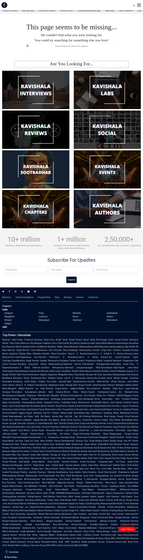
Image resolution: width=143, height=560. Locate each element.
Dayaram (14, 521)
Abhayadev (89, 399)
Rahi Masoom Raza (78, 531)
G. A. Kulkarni (28, 385)
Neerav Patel (41, 496)
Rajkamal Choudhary (20, 451)
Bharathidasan (22, 371)
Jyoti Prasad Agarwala (19, 406)
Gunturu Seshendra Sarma (86, 420)
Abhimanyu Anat (100, 416)
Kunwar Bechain (18, 535)
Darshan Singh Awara (122, 458)
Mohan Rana (51, 409)
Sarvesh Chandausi (51, 427)
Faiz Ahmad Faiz (86, 427)
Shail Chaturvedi (82, 423)
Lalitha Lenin (55, 371)
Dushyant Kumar (25, 542)
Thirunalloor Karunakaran (24, 392)
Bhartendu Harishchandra (95, 448)
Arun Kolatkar (49, 378)
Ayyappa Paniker (68, 360)
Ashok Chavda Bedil (108, 500)
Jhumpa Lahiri (125, 381)
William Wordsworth (98, 489)
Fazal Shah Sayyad (102, 458)
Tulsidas (22, 353)
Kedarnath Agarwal (74, 448)
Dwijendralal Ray (52, 475)
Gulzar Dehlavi (19, 409)
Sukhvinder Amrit (109, 455)
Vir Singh (33, 465)
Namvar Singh (15, 350)
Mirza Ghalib (81, 542)
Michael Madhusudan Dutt (30, 475)
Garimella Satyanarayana (114, 374)
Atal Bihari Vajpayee (37, 535)
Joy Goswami (116, 475)
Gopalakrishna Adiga (21, 360)
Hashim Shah (45, 462)
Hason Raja (117, 482)
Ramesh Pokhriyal (48, 357)
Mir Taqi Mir (75, 416)
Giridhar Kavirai (53, 441)
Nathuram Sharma (69, 427)
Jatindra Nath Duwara (50, 392)
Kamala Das (46, 420)
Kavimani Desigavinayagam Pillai (82, 367)
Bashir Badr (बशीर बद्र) (62, 542)
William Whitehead (120, 489)
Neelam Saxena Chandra (25, 399)
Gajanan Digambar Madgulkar (54, 374)
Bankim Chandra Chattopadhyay (108, 510)
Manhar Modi (54, 496)
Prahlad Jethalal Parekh (101, 507)
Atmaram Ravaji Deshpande (27, 378)
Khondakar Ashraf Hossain (42, 406)
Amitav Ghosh (109, 381)
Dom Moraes (15, 420)
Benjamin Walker (55, 346)
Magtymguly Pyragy (120, 434)
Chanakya (64, 437)
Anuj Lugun (125, 388)
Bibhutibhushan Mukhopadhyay (78, 346)
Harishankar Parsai (35, 409)
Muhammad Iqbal (75, 468)
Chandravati (28, 482)
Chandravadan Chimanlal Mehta (34, 517)
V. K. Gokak (103, 353)
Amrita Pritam (66, 10)
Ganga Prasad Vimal (119, 416)
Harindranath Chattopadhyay (22, 402)
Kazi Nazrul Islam (39, 493)
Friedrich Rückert (124, 437)
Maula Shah (86, 458)
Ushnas (57, 514)
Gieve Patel (57, 343)
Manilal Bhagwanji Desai (84, 517)
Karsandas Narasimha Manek (30, 514)
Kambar (35, 360)
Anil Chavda (13, 503)
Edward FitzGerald (83, 406)
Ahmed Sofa (29, 350)
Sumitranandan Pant (110, 430)
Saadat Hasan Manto (39, 444)
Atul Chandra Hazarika (119, 350)
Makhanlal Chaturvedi (97, 528)
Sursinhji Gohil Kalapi (53, 528)
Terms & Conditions (24, 297)
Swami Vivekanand (98, 392)
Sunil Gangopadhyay (99, 475)
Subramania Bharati (38, 371)
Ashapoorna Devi (54, 479)
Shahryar (87, 416)
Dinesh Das (70, 479)
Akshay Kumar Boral (120, 479)
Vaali (115, 367)
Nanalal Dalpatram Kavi (56, 531)
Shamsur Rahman (47, 472)
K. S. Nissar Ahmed (95, 357)
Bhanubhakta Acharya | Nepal (96, 538)
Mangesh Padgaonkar (123, 360)
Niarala (84, 451)
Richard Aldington (116, 385)
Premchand (14, 472)
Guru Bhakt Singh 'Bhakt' (62, 340)
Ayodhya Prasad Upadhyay (105, 486)
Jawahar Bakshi (88, 496)
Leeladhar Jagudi (30, 420)
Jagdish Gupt (16, 430)
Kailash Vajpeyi (18, 413)
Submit (71, 279)
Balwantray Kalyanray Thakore (60, 507)
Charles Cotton (78, 462)
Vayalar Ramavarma (49, 360)
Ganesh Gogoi (100, 350)
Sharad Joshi (63, 430)
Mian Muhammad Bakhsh (107, 465)
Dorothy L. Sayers (120, 406)
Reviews (68, 297)
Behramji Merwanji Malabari (23, 510)
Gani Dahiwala (91, 500)
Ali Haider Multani (119, 451)
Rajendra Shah (27, 521)
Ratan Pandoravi (26, 340)
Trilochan (13, 364)
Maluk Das (13, 441)
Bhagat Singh (110, 531)
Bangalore (10, 316)
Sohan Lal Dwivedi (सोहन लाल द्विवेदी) (72, 545)
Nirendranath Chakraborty (116, 472)
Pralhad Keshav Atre (102, 406)
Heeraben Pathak (25, 496)
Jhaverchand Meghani (75, 528)
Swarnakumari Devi (78, 395)
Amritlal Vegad (53, 388)
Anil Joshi (112, 514)
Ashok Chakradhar (100, 444)
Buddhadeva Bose (65, 472)
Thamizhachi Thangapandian (96, 364)
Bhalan (68, 500)
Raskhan (37, 448)
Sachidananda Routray (72, 441)
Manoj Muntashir (42, 542)
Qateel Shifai (14, 385)
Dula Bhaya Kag (93, 503)
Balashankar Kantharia (20, 528)
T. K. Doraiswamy (50, 437)
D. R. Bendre (117, 353)
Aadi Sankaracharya (77, 381)
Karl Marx (112, 448)
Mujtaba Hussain (125, 371)
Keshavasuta (33, 374)
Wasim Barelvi (51, 416)
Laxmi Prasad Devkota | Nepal (51, 538)
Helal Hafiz (65, 475)
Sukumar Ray (61, 486)
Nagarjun (128, 395)
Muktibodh (75, 451)
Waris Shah (126, 465)
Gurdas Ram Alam (79, 455)
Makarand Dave (49, 524)
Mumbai (77, 313)
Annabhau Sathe (21, 381)
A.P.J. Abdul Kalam (83, 510)
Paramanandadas (19, 437)
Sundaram (12, 517)
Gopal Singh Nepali (103, 409)
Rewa (75, 316)
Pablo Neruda (113, 468)
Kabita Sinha (81, 472)
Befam (41, 507)
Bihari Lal (46, 448)
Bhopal (8, 320)
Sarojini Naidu (95, 395)
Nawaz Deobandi (93, 371)
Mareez (23, 503)
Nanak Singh (30, 462)
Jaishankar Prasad (22, 489)
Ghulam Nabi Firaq (17, 374)
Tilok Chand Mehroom (19, 343)
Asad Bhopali (65, 385)
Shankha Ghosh (96, 472)
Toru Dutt (101, 468)
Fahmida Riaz (60, 350)
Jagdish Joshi (104, 496)
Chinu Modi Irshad (71, 496)
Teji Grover (117, 409)
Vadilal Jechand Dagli (64, 510)
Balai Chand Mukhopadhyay (48, 364)
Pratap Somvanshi (102, 535)
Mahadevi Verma (34, 531)
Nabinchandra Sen (18, 486)
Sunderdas (93, 437)
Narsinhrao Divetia (68, 524)
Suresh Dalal (123, 514)
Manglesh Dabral (107, 437)
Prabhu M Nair (124, 448)
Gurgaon (9, 313)
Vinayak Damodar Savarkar (22, 423)
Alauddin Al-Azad (59, 395)
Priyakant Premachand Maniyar (90, 521)
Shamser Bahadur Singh (105, 388)
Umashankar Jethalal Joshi (25, 524)
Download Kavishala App (89, 10)
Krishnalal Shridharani (61, 517)
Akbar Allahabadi (121, 413)
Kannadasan (106, 367)
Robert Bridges (31, 468)
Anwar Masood (43, 458)
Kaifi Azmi (128, 542)
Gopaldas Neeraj (63, 521)
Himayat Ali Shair (94, 374)
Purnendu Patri (14, 482)
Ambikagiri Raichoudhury (80, 350)
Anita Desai (101, 399)
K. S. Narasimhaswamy (85, 353)
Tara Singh (89, 441)
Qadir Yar (113, 462)
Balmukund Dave (69, 514)
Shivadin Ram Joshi (85, 409)
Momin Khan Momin (76, 392)
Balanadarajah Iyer (18, 416)
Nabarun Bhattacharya (118, 343)
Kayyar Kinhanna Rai (36, 413)
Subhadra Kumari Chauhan (101, 542)
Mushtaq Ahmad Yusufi (101, 423)
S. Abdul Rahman (30, 367)
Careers (80, 297)
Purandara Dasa (65, 353)
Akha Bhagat (115, 517)
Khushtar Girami (42, 340)
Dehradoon (112, 320)
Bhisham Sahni (9, 340)
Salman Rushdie (123, 402)
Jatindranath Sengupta (97, 479)
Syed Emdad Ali (17, 479)
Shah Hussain (66, 465)
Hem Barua (45, 468)
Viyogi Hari (122, 441)
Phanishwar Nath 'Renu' (21, 448)
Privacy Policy (44, 297)
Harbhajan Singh (16, 458)
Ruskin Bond (45, 434)
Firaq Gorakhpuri (29, 538)
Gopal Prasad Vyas (121, 427)
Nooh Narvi (36, 427)
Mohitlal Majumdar (57, 482)
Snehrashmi (82, 507)
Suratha (102, 378)
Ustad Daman (124, 455)
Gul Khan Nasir (37, 441)
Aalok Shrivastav (47, 430)
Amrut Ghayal (125, 500)
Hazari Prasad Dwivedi (24, 434)
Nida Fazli (16, 455)
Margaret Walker (16, 388)
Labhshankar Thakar (44, 500)
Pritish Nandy (95, 531)
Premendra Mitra (101, 482)
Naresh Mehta (57, 448)
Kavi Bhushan (115, 444)
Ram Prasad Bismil (66, 409)
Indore (109, 316)
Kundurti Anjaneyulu (86, 360)
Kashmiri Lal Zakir (35, 388)
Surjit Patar (56, 458)
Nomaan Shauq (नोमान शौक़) (43, 545)
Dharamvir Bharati (47, 10)
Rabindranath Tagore (102, 493)
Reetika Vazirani (109, 371)
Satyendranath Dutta (72, 399)
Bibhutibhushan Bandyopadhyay (109, 346)
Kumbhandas (35, 437)
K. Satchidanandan (44, 423)
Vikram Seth (108, 402)
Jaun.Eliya (109, 10)
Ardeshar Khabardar (119, 521)
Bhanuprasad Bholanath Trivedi (115, 503)
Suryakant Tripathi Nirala (73, 371)
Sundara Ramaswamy (52, 367)
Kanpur (8, 323)
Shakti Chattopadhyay (79, 486)
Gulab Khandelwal (75, 413)
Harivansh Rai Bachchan (99, 451)
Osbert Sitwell (45, 451)
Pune (41, 313)
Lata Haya (117, 535)
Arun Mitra (41, 482)
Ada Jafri (64, 416)
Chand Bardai (109, 441)
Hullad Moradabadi (123, 420)
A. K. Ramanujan (77, 378)
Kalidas (128, 385)
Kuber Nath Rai (35, 416)
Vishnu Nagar (71, 434)
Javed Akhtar (113, 378)
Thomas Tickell (15, 468)
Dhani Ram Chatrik (48, 465)
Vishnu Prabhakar (62, 402)
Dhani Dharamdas (79, 437)
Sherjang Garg (25, 364)
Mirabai (98, 441)
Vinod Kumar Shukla (65, 406)
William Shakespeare (59, 535)
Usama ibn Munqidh (121, 392)
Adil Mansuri (33, 503)
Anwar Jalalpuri (70, 388)
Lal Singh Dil (64, 455)
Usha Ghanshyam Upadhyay (99, 413)
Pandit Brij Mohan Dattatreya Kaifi (79, 343)
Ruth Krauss (79, 385)
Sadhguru (25, 545)
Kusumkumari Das (36, 479)
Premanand (102, 517)
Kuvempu (128, 353)
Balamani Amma (72, 364)
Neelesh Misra (14, 545)
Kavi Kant (37, 528)
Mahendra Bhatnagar (50, 399)
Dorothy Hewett (78, 430)
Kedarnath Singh (17, 531)
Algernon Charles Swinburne (115, 524)
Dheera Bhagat (44, 521)
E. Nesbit (34, 451)
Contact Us (93, 297)
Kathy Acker (127, 468)
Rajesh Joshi (125, 367)
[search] (71, 46)
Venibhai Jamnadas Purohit (92, 514)
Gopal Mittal (101, 343)
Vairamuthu (92, 378)
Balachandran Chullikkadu (35, 346)
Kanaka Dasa (49, 353)
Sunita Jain (62, 378)
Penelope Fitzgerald (97, 462)
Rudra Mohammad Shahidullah (86, 402)
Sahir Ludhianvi (126, 10)
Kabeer (73, 535)
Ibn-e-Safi (15, 357)
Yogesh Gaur (107, 420)
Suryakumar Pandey (122, 493)
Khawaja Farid (21, 465)
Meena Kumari (31, 430)
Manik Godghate (104, 360)
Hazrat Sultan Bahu (83, 465)
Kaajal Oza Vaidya (76, 503)
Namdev (46, 395)
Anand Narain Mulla (85, 340)
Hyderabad (112, 313)
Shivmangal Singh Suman (108, 340)
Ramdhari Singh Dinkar (47, 489)
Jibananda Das (23, 493)
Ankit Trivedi (78, 500)
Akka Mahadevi (34, 353)
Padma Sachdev (29, 472)
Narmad (49, 514)
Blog (57, 297)
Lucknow (43, 316)
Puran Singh (126, 462)
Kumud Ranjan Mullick (79, 482)
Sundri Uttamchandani (96, 385)
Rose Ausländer (57, 444)
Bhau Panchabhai (77, 374)
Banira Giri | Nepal (74, 538)
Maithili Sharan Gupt (74, 489)
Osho (91, 455)
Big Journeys (28, 10)
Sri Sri (97, 455)
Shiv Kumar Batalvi (71, 458)
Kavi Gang (24, 441)
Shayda (12, 500)
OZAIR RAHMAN (57, 493)
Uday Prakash (21, 444)
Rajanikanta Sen (29, 357)
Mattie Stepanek (45, 402)
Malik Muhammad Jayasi (78, 444)
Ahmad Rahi (16, 462)
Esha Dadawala (61, 503)
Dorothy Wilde (95, 381)
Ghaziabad (44, 320)
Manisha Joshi (46, 503)
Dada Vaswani (59, 381)
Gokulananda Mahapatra (47, 385)
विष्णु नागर (58, 434)
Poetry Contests (10, 10)
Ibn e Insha (93, 430)
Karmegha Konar (120, 364)
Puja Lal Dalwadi (28, 507)
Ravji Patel (59, 500)
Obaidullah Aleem (99, 434)
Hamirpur (77, 320)
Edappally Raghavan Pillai (29, 395)
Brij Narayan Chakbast (41, 343)
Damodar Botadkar (88, 524)
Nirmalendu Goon (80, 475)
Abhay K (80, 479)
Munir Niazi (30, 458)
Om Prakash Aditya (56, 413)
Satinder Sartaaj (49, 455)
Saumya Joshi (118, 496)
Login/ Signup (127, 529)
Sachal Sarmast (61, 462)
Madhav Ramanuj (25, 500)
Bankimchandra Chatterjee (78, 493)
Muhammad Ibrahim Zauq (19, 427)
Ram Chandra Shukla (64, 423)
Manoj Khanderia (45, 510)
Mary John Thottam (119, 399)
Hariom (118, 542)
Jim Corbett (115, 357)
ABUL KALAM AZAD (120, 538)
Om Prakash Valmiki (113, 395)
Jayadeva (13, 353)
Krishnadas (85, 434)
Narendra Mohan (14, 346)
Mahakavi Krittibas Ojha (41, 486)
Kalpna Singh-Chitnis (63, 420)
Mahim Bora (85, 388)
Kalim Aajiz (126, 430)
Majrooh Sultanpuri (103, 427)
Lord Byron (89, 468)
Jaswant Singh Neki (31, 455)
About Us (6, 297)
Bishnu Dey (125, 486)
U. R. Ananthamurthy (70, 357)
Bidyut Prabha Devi (41, 381)
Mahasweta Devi (44, 350)
